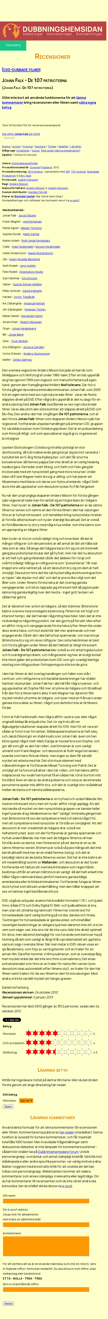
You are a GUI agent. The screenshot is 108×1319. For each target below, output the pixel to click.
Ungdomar (22, 150)
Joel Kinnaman (32, 221)
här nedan (66, 1132)
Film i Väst (25, 175)
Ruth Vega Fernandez (36, 240)
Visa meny (13, 45)
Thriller (52, 146)
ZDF (67, 171)
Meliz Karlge (31, 234)
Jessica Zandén (33, 347)
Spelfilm (63, 146)
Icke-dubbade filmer (21, 69)
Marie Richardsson (40, 253)
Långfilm (75, 146)
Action (16, 146)
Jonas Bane (16, 334)
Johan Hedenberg (24, 328)
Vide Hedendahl (22, 247)
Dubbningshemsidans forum (58, 1151)
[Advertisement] (53, 10)
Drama (6, 146)
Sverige (35, 167)
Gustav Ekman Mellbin (27, 284)
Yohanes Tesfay (35, 309)
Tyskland (46, 167)
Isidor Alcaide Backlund (24, 259)
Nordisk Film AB (37, 192)
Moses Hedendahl (48, 247)
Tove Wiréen (19, 341)
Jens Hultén (28, 266)
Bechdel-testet (25, 196)
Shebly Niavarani (31, 322)
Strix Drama (35, 171)
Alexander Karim (32, 316)
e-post (74, 200)
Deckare (40, 146)
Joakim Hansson (28, 179)
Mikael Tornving (31, 228)
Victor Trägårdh (24, 297)
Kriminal (28, 146)
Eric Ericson (29, 278)
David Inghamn (32, 291)
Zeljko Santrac (22, 360)
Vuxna (36, 150)
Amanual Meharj (34, 303)
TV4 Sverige (78, 171)
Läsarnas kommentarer (52, 1117)
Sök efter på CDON (21, 134)
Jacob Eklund (27, 215)
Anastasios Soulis (31, 272)
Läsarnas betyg (53, 1069)
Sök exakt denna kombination (60, 150)
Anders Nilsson (18, 184)
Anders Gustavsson (36, 353)
